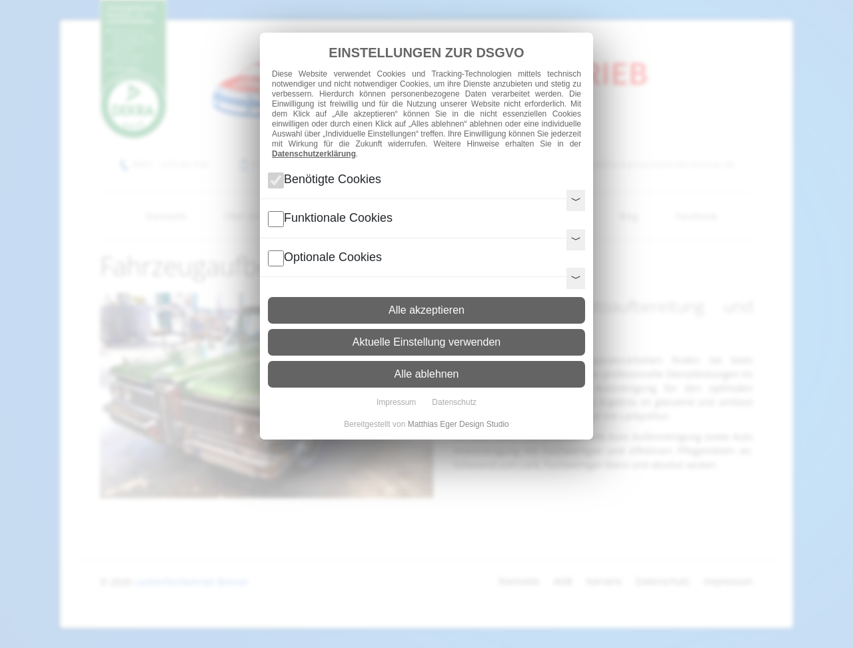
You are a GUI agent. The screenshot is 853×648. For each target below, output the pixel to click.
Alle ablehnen (427, 374)
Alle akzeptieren (426, 310)
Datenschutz (454, 402)
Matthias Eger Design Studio (458, 424)
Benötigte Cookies (332, 179)
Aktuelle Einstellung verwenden (426, 342)
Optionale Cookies (333, 257)
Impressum (396, 402)
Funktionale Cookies (338, 217)
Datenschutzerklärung (314, 154)
